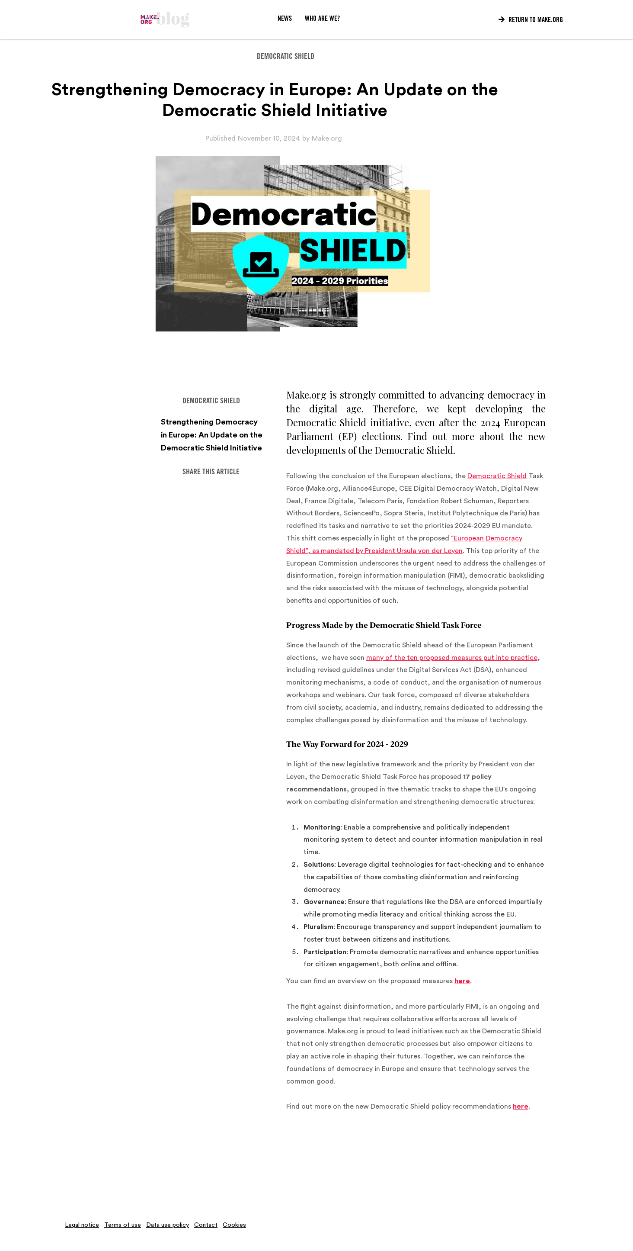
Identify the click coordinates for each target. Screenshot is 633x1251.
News (285, 19)
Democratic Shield (497, 476)
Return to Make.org (531, 20)
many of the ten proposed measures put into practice (451, 657)
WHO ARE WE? (322, 19)
